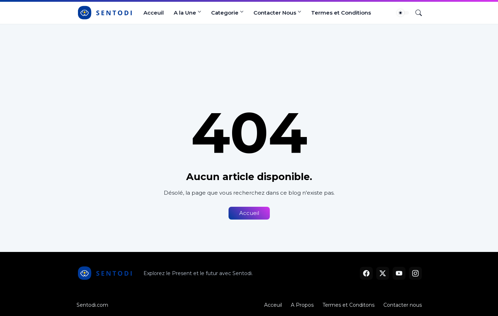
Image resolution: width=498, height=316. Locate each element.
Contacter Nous (274, 12)
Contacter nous (402, 305)
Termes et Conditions (341, 12)
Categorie (224, 12)
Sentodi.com (92, 305)
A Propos (302, 305)
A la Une (185, 12)
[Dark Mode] (403, 13)
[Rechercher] (416, 13)
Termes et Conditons (348, 305)
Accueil (249, 213)
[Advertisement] (249, 50)
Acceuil (153, 12)
